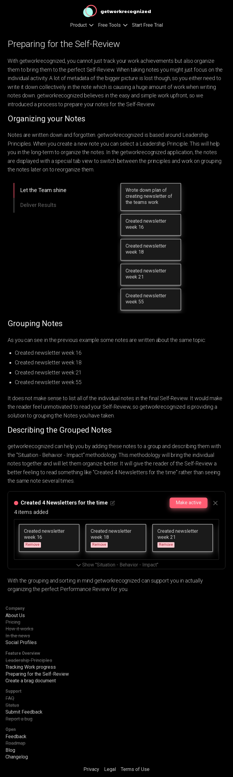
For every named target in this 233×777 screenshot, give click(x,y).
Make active (188, 502)
